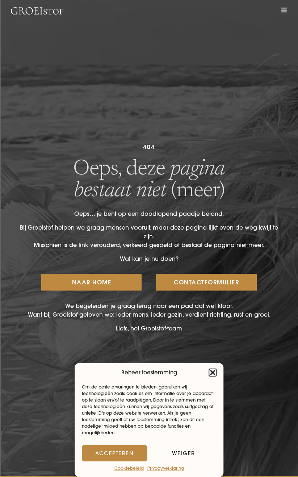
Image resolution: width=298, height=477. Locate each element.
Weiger (183, 453)
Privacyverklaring (165, 468)
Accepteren (114, 453)
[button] (212, 372)
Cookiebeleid (129, 468)
